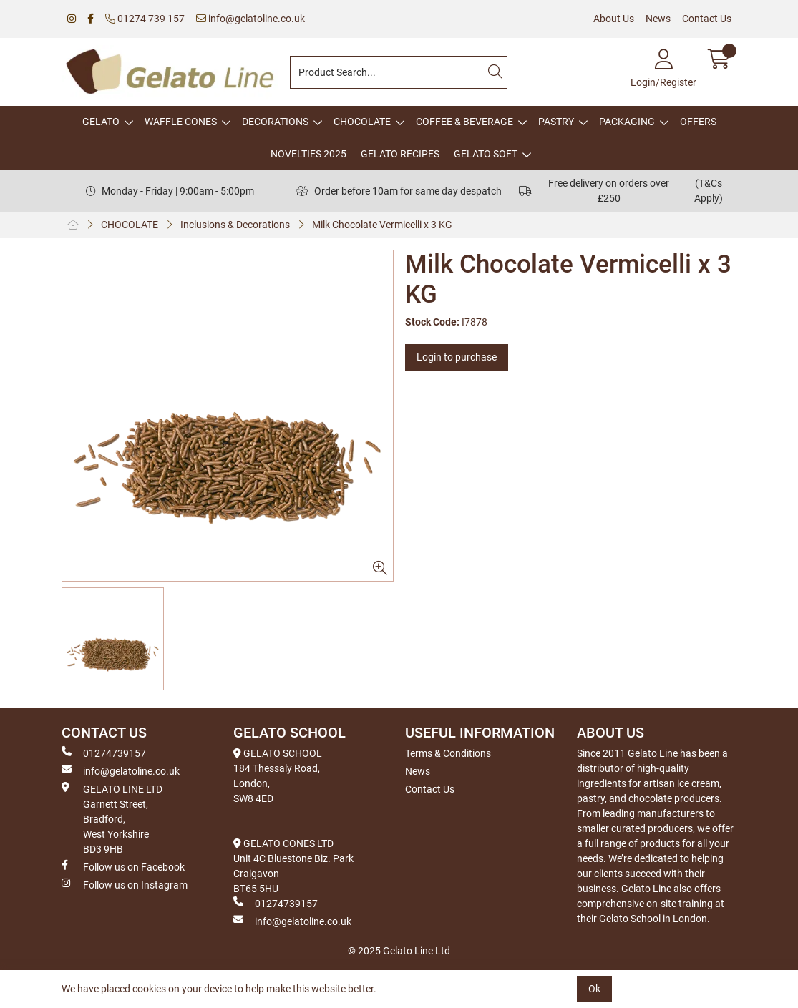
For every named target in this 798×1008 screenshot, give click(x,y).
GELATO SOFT (485, 154)
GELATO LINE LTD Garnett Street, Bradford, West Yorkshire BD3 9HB (112, 818)
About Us (613, 18)
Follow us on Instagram (125, 884)
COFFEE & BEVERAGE (464, 121)
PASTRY (556, 121)
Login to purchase (457, 357)
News (658, 18)
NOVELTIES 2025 (308, 154)
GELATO (101, 121)
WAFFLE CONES (181, 121)
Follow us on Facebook (123, 866)
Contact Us (706, 18)
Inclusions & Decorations (235, 224)
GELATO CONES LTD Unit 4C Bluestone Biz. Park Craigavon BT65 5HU (293, 866)
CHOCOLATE (362, 121)
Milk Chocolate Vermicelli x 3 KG (382, 224)
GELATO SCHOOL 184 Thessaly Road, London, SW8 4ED (277, 776)
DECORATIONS (275, 121)
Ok (594, 988)
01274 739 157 (145, 18)
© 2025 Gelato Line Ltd (399, 950)
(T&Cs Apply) (708, 190)
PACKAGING (627, 121)
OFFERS (698, 121)
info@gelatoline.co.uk (250, 18)
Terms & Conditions (448, 753)
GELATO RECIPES (400, 154)
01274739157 (104, 752)
